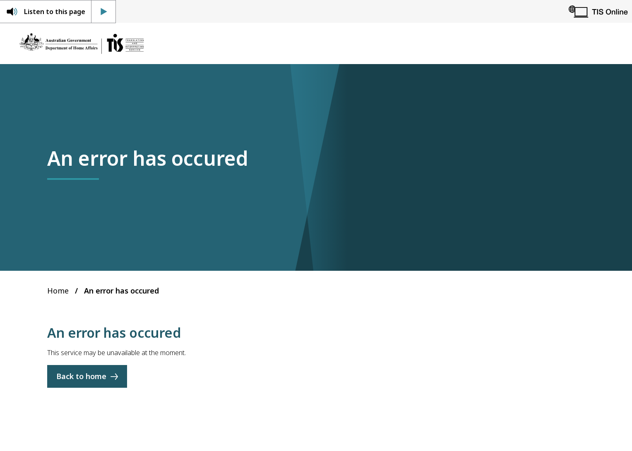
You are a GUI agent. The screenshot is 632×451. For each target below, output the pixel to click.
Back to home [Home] (81, 376)
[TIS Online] (598, 11)
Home (58, 291)
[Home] (81, 43)
